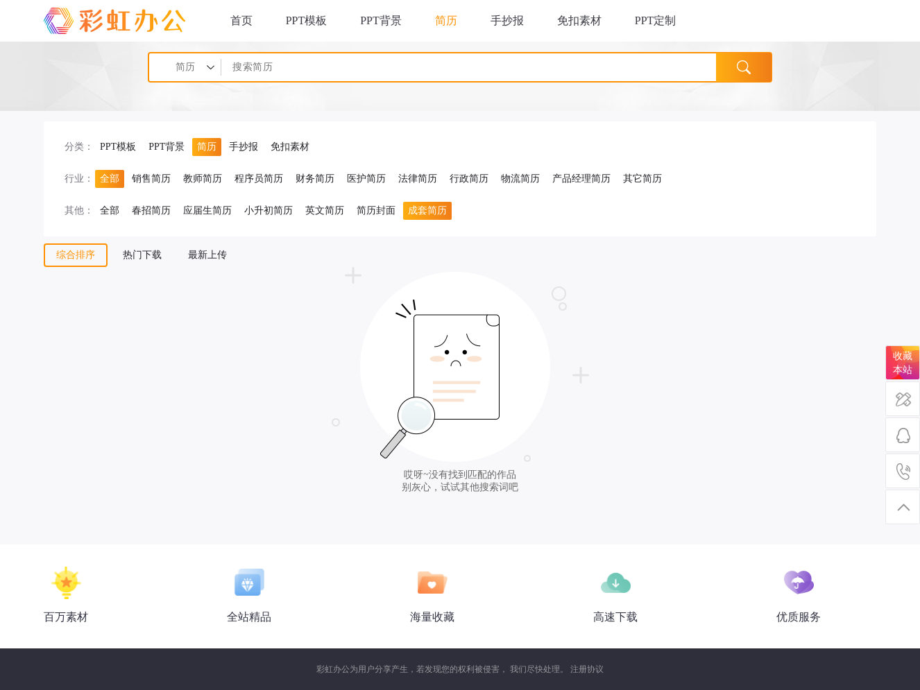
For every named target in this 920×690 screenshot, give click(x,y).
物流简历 (520, 178)
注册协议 (587, 669)
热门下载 (142, 255)
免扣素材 (579, 20)
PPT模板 (306, 20)
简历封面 (376, 210)
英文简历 (324, 210)
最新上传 (207, 255)
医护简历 (366, 178)
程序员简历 (259, 178)
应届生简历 (207, 210)
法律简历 (417, 178)
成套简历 (427, 210)
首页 (241, 20)
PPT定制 (655, 20)
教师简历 (202, 178)
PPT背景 (381, 20)
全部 (109, 178)
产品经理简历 (581, 178)
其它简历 (642, 178)
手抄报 (507, 20)
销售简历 (151, 178)
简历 (446, 20)
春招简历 (151, 210)
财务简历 (315, 178)
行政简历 (469, 178)
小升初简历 (268, 210)
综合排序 (75, 255)
